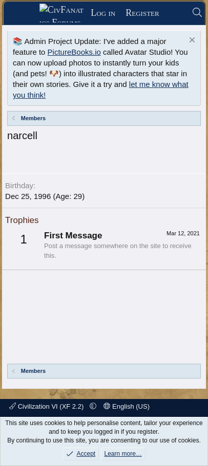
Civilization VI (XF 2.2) (47, 406)
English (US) (126, 406)
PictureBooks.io (74, 52)
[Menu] (25, 13)
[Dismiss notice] (190, 41)
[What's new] (175, 13)
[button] (93, 406)
